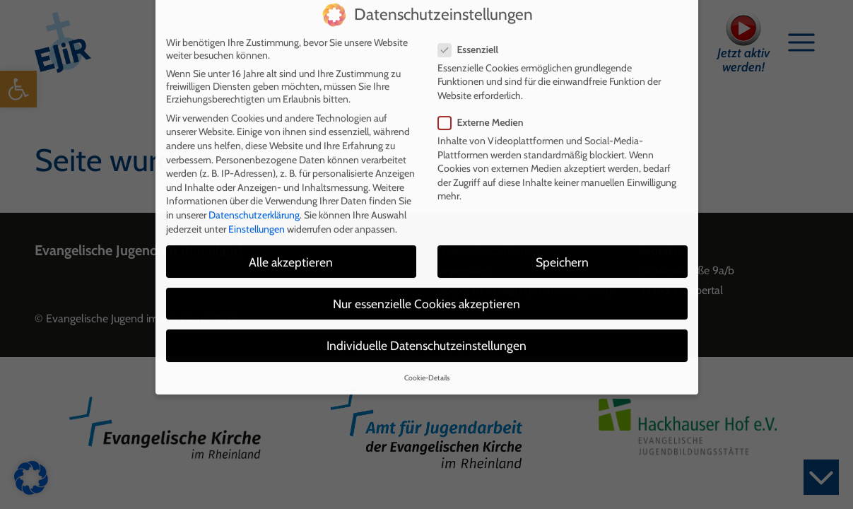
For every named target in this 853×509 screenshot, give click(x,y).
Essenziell (472, 29)
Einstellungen (256, 208)
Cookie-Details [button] (426, 357)
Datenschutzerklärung (254, 194)
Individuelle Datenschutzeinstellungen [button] (426, 324)
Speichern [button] (562, 241)
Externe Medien (485, 101)
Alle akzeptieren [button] (291, 241)
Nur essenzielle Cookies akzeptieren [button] (426, 283)
